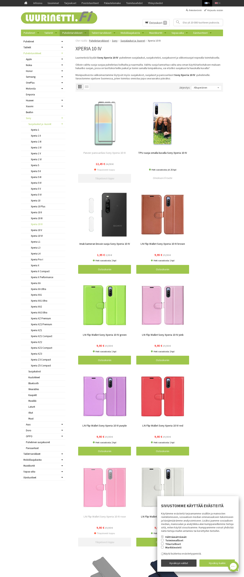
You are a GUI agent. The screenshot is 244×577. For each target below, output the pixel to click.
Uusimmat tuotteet (32, 519)
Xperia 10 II (36, 212)
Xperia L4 (35, 253)
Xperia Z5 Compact (41, 365)
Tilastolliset (173, 546)
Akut (30, 412)
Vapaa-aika (178, 33)
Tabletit (48, 33)
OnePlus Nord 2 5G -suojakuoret (100, 519)
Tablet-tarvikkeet (101, 33)
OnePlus (30, 82)
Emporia (30, 94)
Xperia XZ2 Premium (41, 324)
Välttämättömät (176, 539)
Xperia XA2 (36, 306)
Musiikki (32, 400)
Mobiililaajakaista (130, 33)
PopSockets (89, 537)
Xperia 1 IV (36, 147)
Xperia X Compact (40, 271)
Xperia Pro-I (37, 259)
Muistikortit (155, 33)
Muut (31, 418)
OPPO (29, 436)
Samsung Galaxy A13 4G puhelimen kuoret (105, 528)
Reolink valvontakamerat (96, 560)
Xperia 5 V (36, 188)
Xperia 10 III (37, 218)
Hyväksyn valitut (178, 564)
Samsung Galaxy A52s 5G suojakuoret (103, 556)
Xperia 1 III (36, 141)
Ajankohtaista (28, 515)
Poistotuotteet (90, 3)
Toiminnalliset (174, 543)
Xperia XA (36, 283)
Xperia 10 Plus (38, 206)
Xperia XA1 (36, 294)
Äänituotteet (200, 33)
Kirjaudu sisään (215, 10)
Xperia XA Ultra (38, 289)
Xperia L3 (35, 247)
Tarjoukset (70, 3)
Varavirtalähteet (91, 542)
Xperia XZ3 (36, 353)
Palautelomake (112, 3)
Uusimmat (53, 3)
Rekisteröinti (195, 10)
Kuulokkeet (34, 377)
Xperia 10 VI (37, 235)
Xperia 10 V (36, 230)
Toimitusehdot (134, 3)
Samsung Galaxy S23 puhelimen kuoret (103, 515)
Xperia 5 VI (36, 194)
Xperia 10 (35, 200)
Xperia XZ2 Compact (41, 347)
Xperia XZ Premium (41, 318)
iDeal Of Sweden (91, 524)
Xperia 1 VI (36, 159)
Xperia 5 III (36, 177)
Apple (29, 59)
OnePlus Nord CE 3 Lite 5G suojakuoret (103, 546)
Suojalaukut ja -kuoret (39, 124)
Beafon (29, 112)
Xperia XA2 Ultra (39, 312)
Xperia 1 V (36, 153)
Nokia (29, 65)
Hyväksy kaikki (217, 564)
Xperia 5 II (36, 171)
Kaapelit (32, 395)
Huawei (30, 100)
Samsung (30, 76)
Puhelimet (29, 33)
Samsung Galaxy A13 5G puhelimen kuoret (105, 533)
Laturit (31, 406)
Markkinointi (173, 550)
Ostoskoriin (167, 157)
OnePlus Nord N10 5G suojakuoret (101, 551)
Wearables (33, 389)
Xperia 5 (35, 165)
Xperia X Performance (42, 277)
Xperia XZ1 (36, 330)
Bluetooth (33, 383)
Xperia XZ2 (36, 342)
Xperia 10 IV (37, 224)
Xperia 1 (35, 129)
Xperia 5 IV (36, 182)
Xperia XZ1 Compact (41, 336)
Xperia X (35, 265)
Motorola (31, 88)
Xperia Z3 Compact (41, 359)
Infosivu (37, 3)
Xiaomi (29, 106)
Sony (28, 118)
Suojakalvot (34, 371)
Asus (28, 424)
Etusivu (25, 506)
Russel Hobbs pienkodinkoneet (99, 510)
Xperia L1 (35, 241)
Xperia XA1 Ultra (39, 300)
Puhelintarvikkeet (72, 33)
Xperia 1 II (36, 135)
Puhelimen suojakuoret (38, 442)
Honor (29, 71)
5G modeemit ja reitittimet (97, 506)
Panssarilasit (32, 448)
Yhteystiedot (155, 3)
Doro (28, 430)
